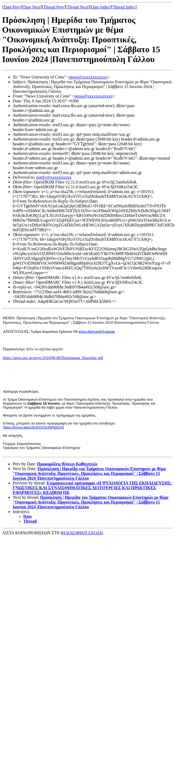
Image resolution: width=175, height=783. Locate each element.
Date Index (100, 7)
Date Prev (11, 7)
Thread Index (124, 7)
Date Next (32, 7)
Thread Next (77, 7)
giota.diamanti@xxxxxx (97, 331)
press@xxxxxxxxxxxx (88, 77)
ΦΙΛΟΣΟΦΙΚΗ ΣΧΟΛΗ (82, 533)
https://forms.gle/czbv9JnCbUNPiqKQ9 (33, 427)
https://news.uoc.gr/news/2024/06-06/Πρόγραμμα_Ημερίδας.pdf (53, 358)
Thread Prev (53, 7)
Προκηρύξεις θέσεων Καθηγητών (67, 464)
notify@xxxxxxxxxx (53, 177)
